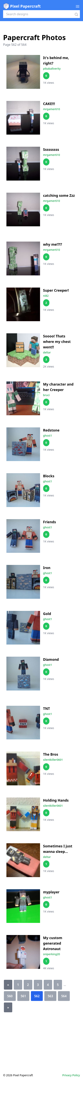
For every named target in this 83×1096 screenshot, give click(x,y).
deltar (47, 352)
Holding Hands (56, 800)
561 (23, 996)
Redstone (51, 430)
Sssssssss (51, 149)
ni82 (46, 296)
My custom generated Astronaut (52, 943)
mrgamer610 (51, 109)
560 (9, 996)
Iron (47, 567)
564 (63, 996)
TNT (46, 708)
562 (36, 996)
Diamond (51, 659)
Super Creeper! (56, 290)
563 (50, 996)
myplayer (51, 892)
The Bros (50, 754)
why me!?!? (52, 244)
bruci (46, 395)
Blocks (48, 476)
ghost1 (47, 435)
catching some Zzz (59, 195)
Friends (49, 522)
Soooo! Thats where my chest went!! (57, 341)
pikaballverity (52, 68)
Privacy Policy (71, 1075)
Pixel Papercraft (22, 6)
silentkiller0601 (53, 760)
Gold (47, 613)
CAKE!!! (49, 103)
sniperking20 (51, 954)
